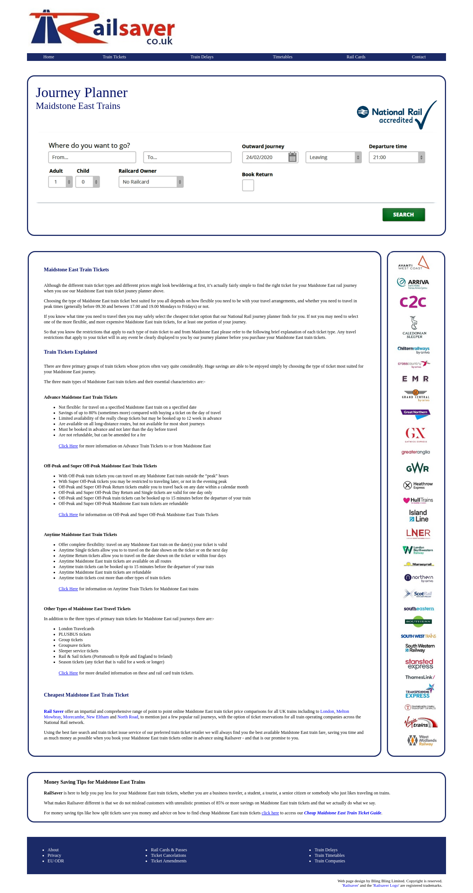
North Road (128, 716)
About (53, 849)
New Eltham (97, 716)
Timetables (283, 56)
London (327, 711)
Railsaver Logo (386, 885)
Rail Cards (356, 56)
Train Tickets (114, 56)
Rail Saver (54, 711)
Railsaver (350, 885)
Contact (419, 56)
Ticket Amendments (169, 860)
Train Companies (329, 860)
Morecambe (73, 716)
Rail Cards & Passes (169, 849)
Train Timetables (329, 855)
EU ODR (56, 860)
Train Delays (202, 56)
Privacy (54, 855)
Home (48, 56)
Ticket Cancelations (168, 855)
